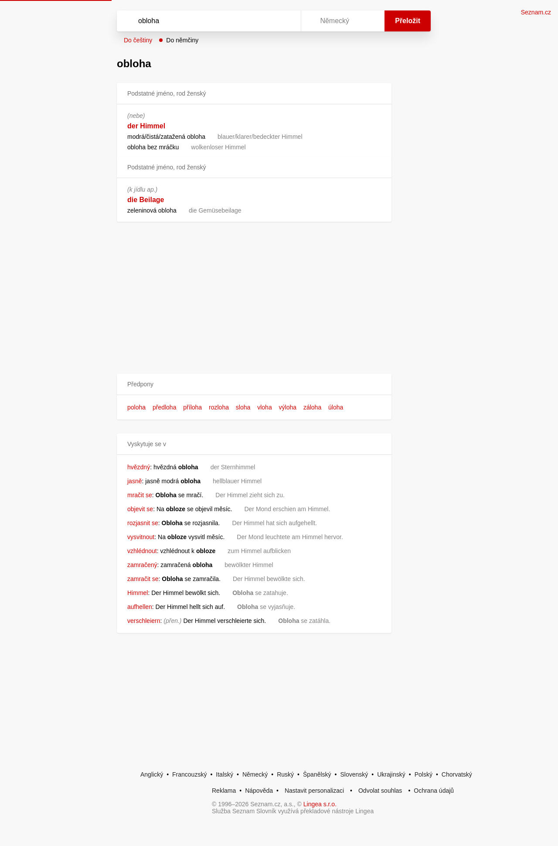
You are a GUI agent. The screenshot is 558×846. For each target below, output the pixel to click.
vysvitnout (140, 536)
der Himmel (146, 126)
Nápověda (259, 790)
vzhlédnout (142, 550)
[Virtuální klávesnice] (286, 20)
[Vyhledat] (207, 20)
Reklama (224, 790)
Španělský (317, 774)
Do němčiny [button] (182, 40)
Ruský (285, 774)
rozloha (219, 407)
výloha (287, 407)
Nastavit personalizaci (314, 790)
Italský (224, 774)
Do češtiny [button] (138, 40)
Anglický (151, 774)
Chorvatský (457, 774)
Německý (255, 774)
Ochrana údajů (434, 790)
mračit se (139, 495)
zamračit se (143, 578)
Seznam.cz (536, 12)
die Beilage (145, 199)
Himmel (137, 592)
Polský (423, 774)
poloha (136, 407)
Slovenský (354, 774)
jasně (134, 481)
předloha (165, 407)
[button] (254, 384)
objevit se (140, 509)
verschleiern (143, 620)
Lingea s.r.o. (320, 804)
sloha (243, 407)
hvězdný (138, 467)
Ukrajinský (391, 774)
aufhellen (139, 606)
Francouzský (189, 774)
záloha (312, 407)
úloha (335, 407)
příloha (192, 407)
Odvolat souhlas (380, 790)
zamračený (142, 564)
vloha (264, 407)
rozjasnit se (142, 522)
